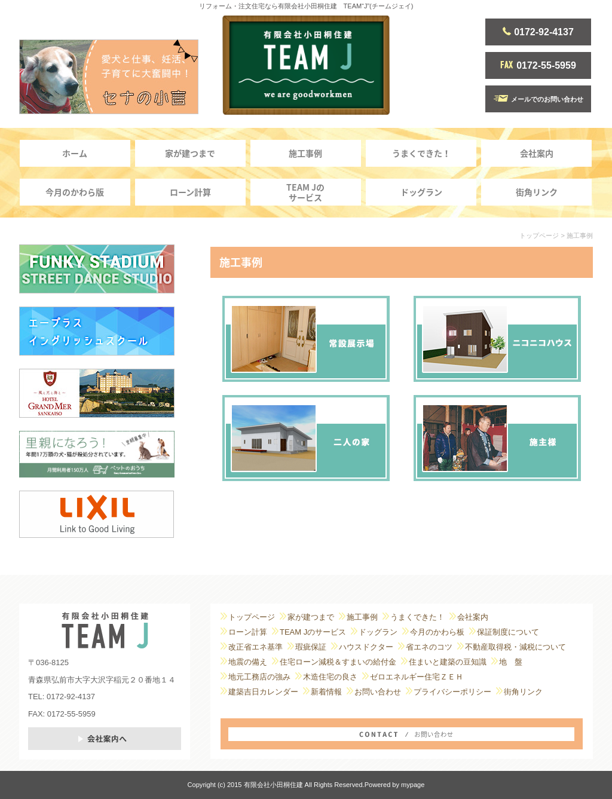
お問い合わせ (377, 691)
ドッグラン (421, 192)
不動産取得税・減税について (515, 646)
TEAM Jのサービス (305, 192)
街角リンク (537, 192)
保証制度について (508, 631)
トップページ (539, 235)
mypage (412, 784)
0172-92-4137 (538, 32)
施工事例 (305, 153)
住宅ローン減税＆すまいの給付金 (338, 661)
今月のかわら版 (74, 192)
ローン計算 (190, 192)
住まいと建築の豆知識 (447, 661)
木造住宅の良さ (330, 676)
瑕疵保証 (310, 646)
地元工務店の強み (259, 676)
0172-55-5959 (538, 65)
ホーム (74, 153)
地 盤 (510, 661)
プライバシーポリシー (452, 691)
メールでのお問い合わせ (538, 99)
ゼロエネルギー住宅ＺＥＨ (416, 676)
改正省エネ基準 (255, 646)
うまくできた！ (421, 153)
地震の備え (247, 661)
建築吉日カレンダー (263, 691)
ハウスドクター (366, 646)
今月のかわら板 (437, 631)
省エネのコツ (429, 646)
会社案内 (536, 153)
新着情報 (326, 691)
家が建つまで (190, 153)
